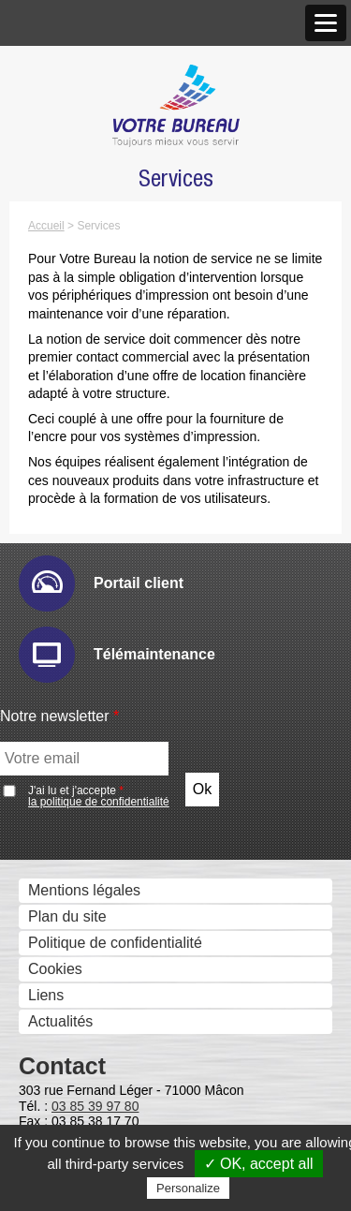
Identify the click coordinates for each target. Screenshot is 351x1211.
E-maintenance (89, 798)
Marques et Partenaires (101, 311)
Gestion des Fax (78, 502)
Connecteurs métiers (108, 1035)
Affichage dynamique (93, 581)
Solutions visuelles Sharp (123, 633)
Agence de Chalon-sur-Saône (138, 257)
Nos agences (66, 179)
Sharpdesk (75, 1089)
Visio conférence (78, 687)
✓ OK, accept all (259, 1164)
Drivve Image (83, 983)
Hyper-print (76, 851)
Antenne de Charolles (111, 283)
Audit (56, 772)
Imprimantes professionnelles (120, 555)
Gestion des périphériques (110, 747)
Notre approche (74, 153)
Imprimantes (64, 450)
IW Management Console (124, 877)
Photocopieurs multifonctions (119, 424)
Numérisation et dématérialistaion (134, 931)
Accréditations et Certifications (124, 338)
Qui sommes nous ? (89, 76)
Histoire (48, 101)
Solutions (54, 723)
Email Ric (71, 825)
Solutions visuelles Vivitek (125, 659)
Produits (51, 399)
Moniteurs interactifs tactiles (115, 607)
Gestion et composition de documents (148, 1063)
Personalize (188, 1188)
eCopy (60, 957)
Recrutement (66, 364)
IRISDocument (88, 1009)
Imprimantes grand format (109, 529)
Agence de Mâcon (99, 231)
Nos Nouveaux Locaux (114, 205)
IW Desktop (78, 1115)
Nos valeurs (62, 127)
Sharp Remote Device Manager (144, 903)
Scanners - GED (77, 476)
